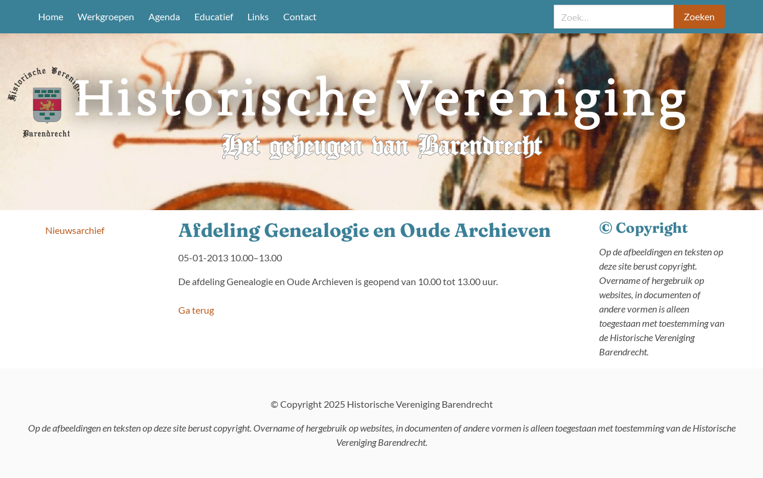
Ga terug (196, 309)
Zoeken (699, 16)
